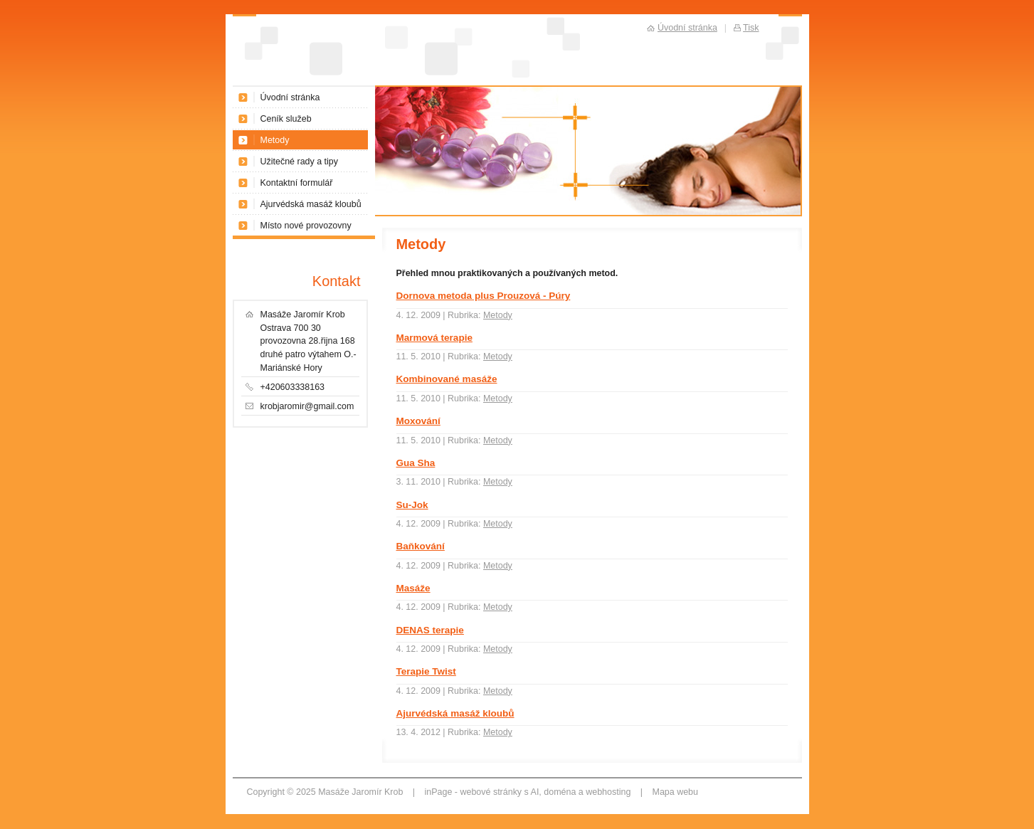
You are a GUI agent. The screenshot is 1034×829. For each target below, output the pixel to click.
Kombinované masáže (446, 379)
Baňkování (420, 546)
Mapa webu (675, 792)
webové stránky (491, 792)
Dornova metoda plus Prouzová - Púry (483, 295)
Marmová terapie (434, 337)
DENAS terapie (430, 630)
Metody (497, 315)
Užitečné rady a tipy (299, 162)
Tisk (751, 28)
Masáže (413, 588)
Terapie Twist (426, 671)
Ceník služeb (286, 119)
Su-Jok (412, 505)
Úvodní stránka (290, 97)
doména (560, 792)
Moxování (418, 421)
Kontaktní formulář (296, 183)
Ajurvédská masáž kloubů (455, 713)
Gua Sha (416, 463)
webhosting (608, 792)
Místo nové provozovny (306, 226)
